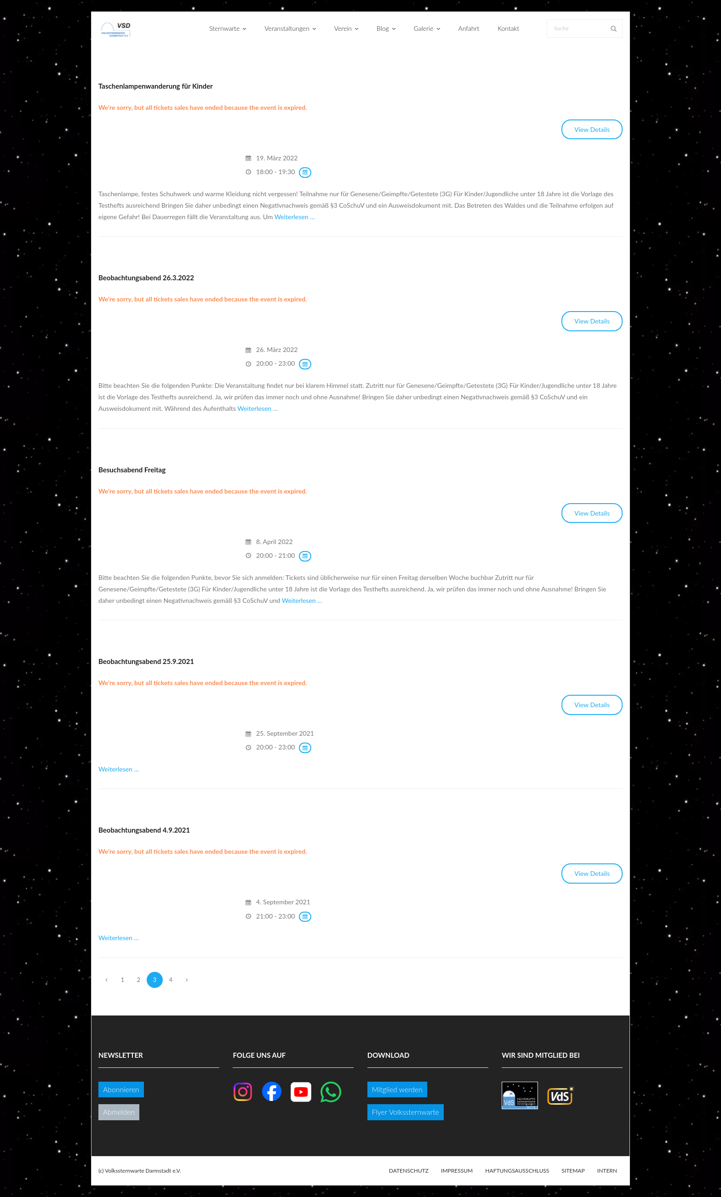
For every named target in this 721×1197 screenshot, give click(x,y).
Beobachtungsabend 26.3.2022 (146, 277)
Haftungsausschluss (517, 1170)
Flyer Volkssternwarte (405, 1111)
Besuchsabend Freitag (132, 469)
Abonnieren (121, 1089)
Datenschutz (409, 1170)
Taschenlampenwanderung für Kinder (155, 86)
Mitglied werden (397, 1089)
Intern (607, 1170)
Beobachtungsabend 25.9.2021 (146, 661)
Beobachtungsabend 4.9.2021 (144, 830)
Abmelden (119, 1111)
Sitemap (572, 1170)
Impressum (457, 1170)
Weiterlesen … (295, 217)
